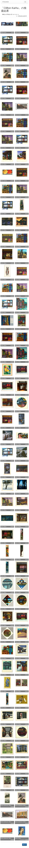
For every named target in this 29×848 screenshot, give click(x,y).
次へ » (24, 844)
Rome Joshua (4, 82)
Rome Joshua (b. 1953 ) (6, 805)
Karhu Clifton (3, 49)
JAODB (26, 790)
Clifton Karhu (3, 32)
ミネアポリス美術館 (23, 839)
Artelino (12, 49)
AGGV (12, 32)
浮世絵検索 (5, 2)
